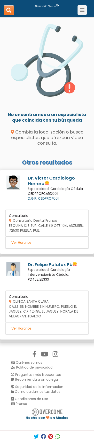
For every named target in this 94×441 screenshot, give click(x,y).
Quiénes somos (26, 362)
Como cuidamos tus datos (35, 391)
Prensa (19, 403)
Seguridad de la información (37, 386)
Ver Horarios (21, 242)
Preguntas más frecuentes (36, 374)
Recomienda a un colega (34, 379)
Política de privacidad (32, 367)
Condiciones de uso (29, 398)
